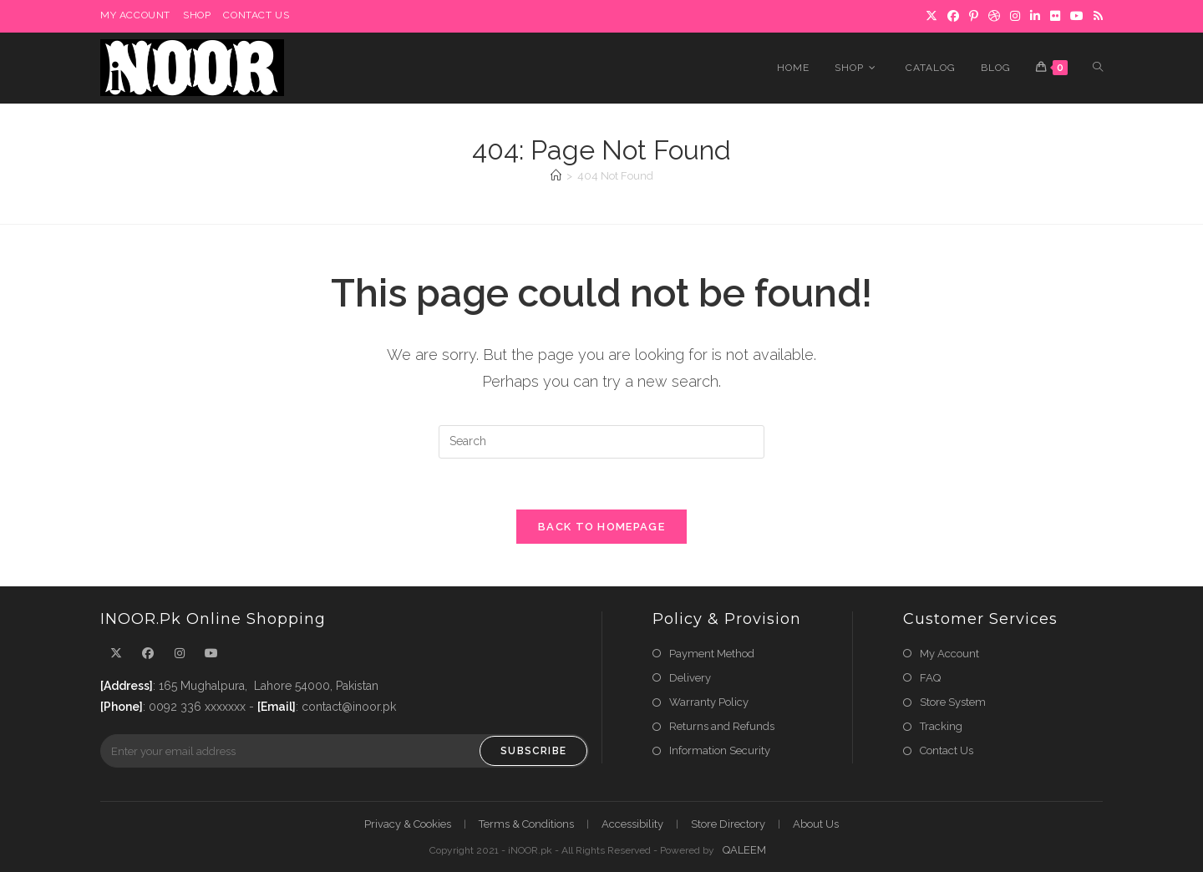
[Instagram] (179, 653)
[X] (116, 653)
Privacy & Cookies (407, 824)
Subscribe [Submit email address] (533, 751)
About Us (816, 824)
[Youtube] (211, 653)
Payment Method (711, 653)
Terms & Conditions (526, 824)
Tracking (941, 726)
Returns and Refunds (721, 726)
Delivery (690, 678)
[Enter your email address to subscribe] (344, 751)
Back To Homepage (601, 526)
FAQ (930, 678)
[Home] (556, 176)
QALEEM (744, 850)
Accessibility (632, 824)
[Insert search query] (601, 442)
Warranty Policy (709, 702)
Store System (953, 702)
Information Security (719, 750)
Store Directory (728, 824)
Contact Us (946, 750)
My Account (949, 653)
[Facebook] (148, 653)
